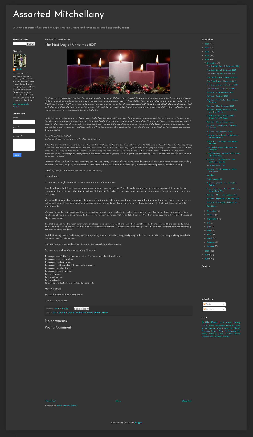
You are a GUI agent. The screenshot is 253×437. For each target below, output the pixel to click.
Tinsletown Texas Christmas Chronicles (215, 336)
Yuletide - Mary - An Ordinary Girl (222, 195)
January (211, 246)
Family (204, 334)
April (209, 234)
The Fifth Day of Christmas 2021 (221, 74)
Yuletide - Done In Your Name (220, 122)
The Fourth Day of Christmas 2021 (222, 77)
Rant (214, 322)
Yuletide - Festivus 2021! (217, 96)
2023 (207, 52)
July (209, 223)
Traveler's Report (232, 334)
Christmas (61, 313)
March (210, 238)
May (209, 231)
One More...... (212, 206)
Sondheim (211, 175)
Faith (205, 322)
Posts (207, 304)
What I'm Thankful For (229, 331)
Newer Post (51, 401)
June (209, 227)
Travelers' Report (209, 331)
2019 (207, 255)
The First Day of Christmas (90, 313)
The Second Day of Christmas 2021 (222, 85)
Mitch (19, 69)
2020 (207, 251)
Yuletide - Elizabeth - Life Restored (223, 199)
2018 (207, 259)
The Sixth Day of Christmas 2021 (221, 70)
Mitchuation (220, 326)
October (211, 215)
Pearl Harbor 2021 (214, 179)
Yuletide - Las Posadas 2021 (219, 132)
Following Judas (216, 334)
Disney (211, 326)
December (212, 63)
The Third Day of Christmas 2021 (221, 81)
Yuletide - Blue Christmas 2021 (220, 106)
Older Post (186, 401)
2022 (207, 56)
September (212, 219)
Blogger (138, 423)
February (211, 242)
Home (118, 401)
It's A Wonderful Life (216, 166)
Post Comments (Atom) (67, 406)
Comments (209, 309)
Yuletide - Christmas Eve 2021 (220, 92)
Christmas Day (72, 313)
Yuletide (104, 313)
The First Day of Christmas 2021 (221, 89)
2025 (207, 44)
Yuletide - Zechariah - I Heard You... (223, 202)
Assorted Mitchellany (58, 15)
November (212, 211)
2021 (55, 313)
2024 (207, 48)
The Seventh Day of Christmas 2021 (223, 66)
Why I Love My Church (228, 328)
